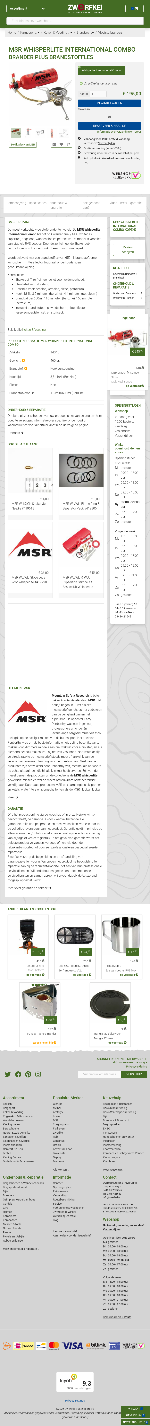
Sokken (7, 1103)
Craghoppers (61, 1124)
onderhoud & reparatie (58, 205)
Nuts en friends (12, 1228)
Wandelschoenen (13, 1120)
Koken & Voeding (34, 330)
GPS (5, 1207)
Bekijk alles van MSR (23, 144)
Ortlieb (57, 1145)
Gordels (7, 1203)
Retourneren (60, 1191)
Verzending (60, 1195)
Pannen (7, 1232)
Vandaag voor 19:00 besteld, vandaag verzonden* (124, 426)
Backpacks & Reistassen (117, 1103)
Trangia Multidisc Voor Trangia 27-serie (107, 1036)
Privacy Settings (75, 1400)
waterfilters (28, 789)
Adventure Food (62, 1149)
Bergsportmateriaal (15, 1187)
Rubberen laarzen (13, 1240)
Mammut (58, 1161)
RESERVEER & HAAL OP (109, 126)
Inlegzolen (109, 1140)
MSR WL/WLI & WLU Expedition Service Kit (78, 582)
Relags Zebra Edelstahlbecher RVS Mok (120, 968)
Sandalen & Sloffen (14, 1136)
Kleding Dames (12, 1157)
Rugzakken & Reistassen (18, 1116)
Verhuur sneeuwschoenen (68, 1207)
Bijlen (106, 1116)
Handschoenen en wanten (119, 1136)
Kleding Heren (11, 1124)
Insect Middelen (12, 1145)
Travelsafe (59, 1153)
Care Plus (58, 1140)
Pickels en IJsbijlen (14, 1236)
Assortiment (27, 8)
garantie (136, 203)
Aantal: (84, 93)
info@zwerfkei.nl (125, 612)
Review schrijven (128, 249)
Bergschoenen (11, 1128)
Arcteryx (58, 1112)
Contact (58, 1183)
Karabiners (9, 1216)
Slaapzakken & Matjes (16, 1140)
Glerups (57, 1103)
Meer (13, 797)
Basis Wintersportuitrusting (119, 1112)
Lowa (56, 1116)
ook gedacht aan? (91, 205)
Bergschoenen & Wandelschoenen (23, 1183)
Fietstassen (110, 1132)
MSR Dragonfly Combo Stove (127, 377)
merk (123, 203)
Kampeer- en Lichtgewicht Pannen (123, 1153)
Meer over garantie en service (29, 888)
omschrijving (17, 203)
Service (57, 1203)
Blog (55, 1220)
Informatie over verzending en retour (119, 131)
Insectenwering (112, 1145)
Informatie (62, 1177)
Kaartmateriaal (112, 1149)
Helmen (7, 1211)
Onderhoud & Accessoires (18, 1161)
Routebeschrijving (64, 1199)
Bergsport (9, 1108)
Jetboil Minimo (36, 968)
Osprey (57, 1157)
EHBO (106, 1128)
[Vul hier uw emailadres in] (99, 1074)
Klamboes (109, 1161)
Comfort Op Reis (13, 1149)
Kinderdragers (111, 1157)
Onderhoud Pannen (123, 297)
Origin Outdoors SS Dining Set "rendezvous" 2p (74, 968)
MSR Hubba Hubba (86, 789)
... (37, 32)
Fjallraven (59, 1128)
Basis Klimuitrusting (115, 1108)
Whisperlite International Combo (99, 69)
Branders (15, 433)
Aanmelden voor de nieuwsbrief (72, 1235)
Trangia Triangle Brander (41, 1033)
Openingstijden (62, 1187)
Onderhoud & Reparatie (23, 1177)
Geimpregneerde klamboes (19, 1199)
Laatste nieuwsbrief (65, 1231)
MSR (56, 1120)
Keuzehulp (112, 1097)
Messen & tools (12, 1224)
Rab (55, 1136)
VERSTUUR (134, 1074)
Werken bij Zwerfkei (64, 1216)
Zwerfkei (58, 1132)
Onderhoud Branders (124, 293)
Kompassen (10, 1220)
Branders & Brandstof (116, 1120)
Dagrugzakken (112, 1124)
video (113, 203)
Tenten (7, 1153)
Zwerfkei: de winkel (64, 1211)
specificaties (37, 203)
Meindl (57, 1108)
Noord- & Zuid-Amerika (16, 1132)
